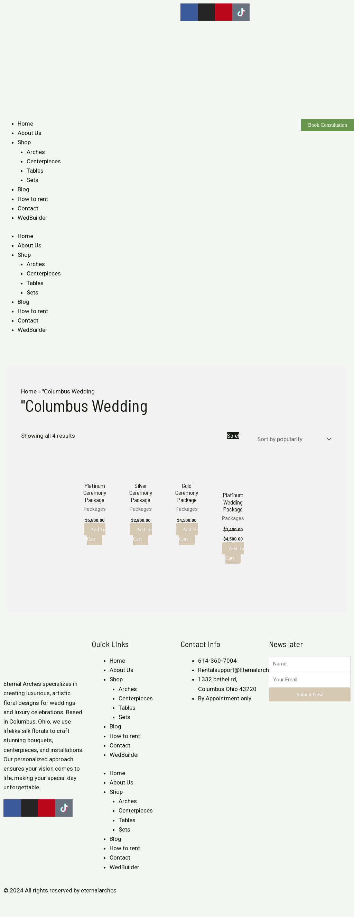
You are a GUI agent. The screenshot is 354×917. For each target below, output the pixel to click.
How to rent (33, 199)
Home (25, 123)
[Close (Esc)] (7, 903)
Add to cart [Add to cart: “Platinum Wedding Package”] (234, 552)
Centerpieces (44, 161)
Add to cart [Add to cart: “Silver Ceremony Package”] (142, 534)
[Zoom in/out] (52, 903)
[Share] (22, 903)
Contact (28, 208)
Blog (23, 189)
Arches (36, 151)
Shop (24, 142)
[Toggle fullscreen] (37, 903)
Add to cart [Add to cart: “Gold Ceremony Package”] (188, 534)
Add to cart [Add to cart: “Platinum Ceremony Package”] (96, 534)
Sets (32, 179)
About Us (29, 132)
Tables (35, 170)
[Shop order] (293, 439)
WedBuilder (32, 217)
